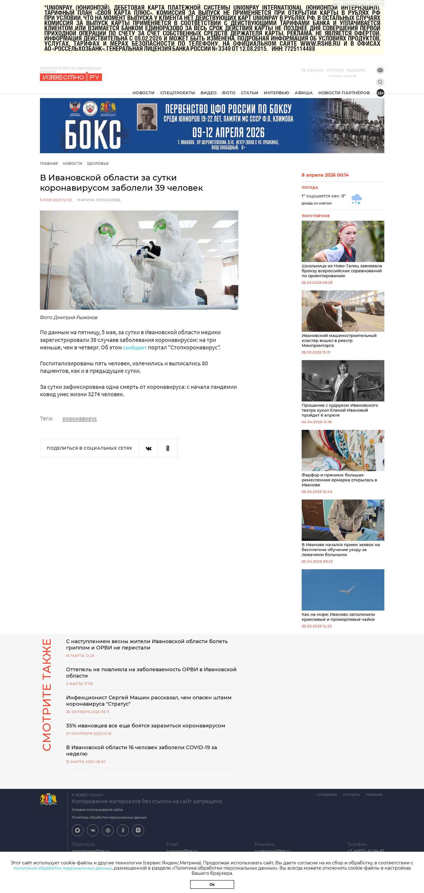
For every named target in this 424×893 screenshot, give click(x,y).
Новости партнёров (344, 88)
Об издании (304, 70)
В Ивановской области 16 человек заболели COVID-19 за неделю (147, 757)
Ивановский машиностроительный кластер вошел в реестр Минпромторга (343, 320)
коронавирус (80, 418)
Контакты (327, 70)
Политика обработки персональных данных (109, 824)
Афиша (304, 88)
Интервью (276, 88)
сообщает (136, 347)
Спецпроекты (177, 88)
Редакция (348, 70)
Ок (212, 884)
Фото (228, 88)
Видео (209, 88)
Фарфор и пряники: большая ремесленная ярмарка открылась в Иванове (343, 461)
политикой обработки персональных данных (63, 868)
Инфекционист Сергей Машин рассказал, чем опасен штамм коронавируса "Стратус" (145, 706)
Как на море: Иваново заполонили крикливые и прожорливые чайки (343, 600)
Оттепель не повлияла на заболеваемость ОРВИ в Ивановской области (140, 678)
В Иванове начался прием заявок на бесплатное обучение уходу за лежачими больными (343, 532)
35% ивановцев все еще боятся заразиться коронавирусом (152, 732)
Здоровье (99, 163)
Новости (144, 88)
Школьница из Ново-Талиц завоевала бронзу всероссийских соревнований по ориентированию (343, 250)
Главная (49, 163)
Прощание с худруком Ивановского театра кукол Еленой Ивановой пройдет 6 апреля (343, 391)
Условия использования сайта (97, 816)
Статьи (250, 88)
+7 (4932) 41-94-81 (342, 76)
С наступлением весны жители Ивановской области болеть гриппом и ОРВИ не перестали (142, 649)
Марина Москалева (99, 200)
